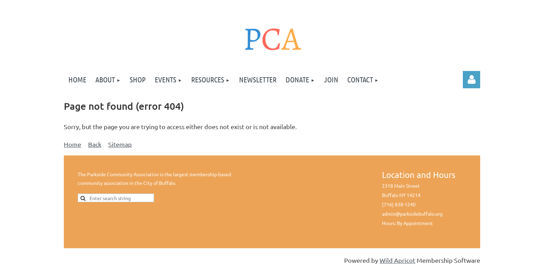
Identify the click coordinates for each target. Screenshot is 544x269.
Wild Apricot (397, 260)
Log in (471, 79)
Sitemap (120, 144)
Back (94, 144)
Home (72, 144)
